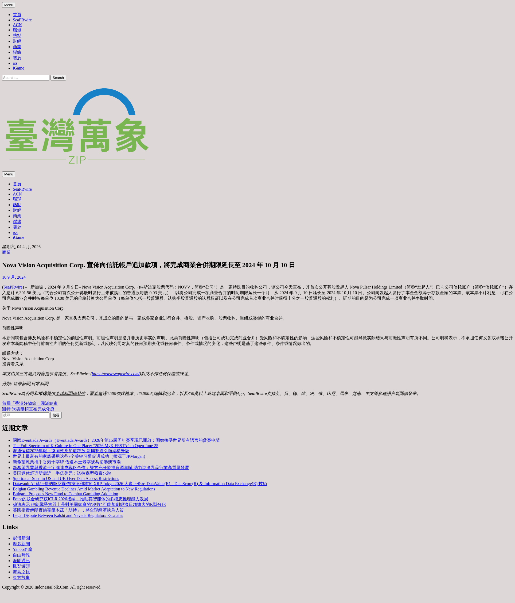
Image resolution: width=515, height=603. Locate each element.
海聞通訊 (21, 560)
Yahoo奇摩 (22, 549)
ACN (17, 24)
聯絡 (17, 52)
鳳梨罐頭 (21, 566)
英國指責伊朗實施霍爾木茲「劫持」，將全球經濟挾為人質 (68, 510)
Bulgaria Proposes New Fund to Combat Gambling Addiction (65, 493)
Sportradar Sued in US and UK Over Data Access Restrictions (66, 478)
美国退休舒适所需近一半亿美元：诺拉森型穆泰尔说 (62, 473)
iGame (18, 68)
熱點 (17, 35)
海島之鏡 (21, 572)
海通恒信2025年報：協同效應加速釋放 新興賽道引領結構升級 (71, 450)
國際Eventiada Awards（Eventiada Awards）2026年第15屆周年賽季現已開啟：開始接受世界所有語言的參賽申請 (116, 440)
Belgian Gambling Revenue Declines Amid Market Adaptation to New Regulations (84, 489)
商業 (17, 46)
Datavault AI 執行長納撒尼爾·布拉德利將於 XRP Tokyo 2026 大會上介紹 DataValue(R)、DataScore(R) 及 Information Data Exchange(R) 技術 (140, 483)
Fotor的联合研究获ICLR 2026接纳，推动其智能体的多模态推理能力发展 (80, 499)
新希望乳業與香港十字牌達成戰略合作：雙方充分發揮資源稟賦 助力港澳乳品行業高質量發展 (101, 467)
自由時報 (21, 555)
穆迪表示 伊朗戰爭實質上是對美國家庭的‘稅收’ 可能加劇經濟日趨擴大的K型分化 (89, 504)
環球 (17, 30)
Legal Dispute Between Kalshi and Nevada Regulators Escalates (68, 515)
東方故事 (21, 577)
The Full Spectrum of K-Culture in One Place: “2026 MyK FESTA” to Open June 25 (85, 445)
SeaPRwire (22, 20)
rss (15, 63)
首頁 (17, 14)
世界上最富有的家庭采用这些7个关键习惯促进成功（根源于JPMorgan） (80, 456)
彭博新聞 (21, 538)
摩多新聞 (21, 543)
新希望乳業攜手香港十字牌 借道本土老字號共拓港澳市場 (67, 462)
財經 (17, 41)
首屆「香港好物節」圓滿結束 (30, 403)
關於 (17, 58)
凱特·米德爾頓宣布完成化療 (28, 409)
